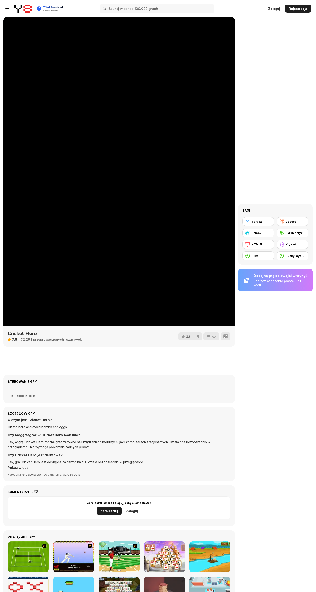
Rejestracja (298, 9)
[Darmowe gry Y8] (23, 9)
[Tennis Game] (28, 556)
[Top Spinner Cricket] (73, 556)
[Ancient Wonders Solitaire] (164, 556)
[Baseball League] (119, 556)
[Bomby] (258, 233)
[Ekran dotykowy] (292, 233)
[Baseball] (292, 221)
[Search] (105, 8)
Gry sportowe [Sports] (31, 474)
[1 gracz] (258, 221)
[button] (18, 467)
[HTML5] (258, 244)
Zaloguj (274, 9)
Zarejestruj (109, 511)
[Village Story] (209, 556)
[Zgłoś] (211, 336)
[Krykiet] (292, 244)
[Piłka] (258, 255)
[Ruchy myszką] (292, 255)
